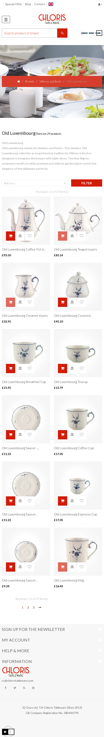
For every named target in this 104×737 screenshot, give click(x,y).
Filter (86, 183)
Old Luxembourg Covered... (73, 315)
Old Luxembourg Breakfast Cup (24, 382)
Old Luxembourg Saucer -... (20, 448)
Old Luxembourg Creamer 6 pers (25, 315)
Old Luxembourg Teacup (71, 382)
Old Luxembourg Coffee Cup (74, 448)
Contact (39, 4)
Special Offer (13, 4)
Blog (28, 4)
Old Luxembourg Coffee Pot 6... (24, 249)
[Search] (34, 33)
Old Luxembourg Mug (69, 580)
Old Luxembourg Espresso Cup (75, 514)
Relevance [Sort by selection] (35, 183)
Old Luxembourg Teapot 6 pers (75, 249)
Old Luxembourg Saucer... (19, 514)
